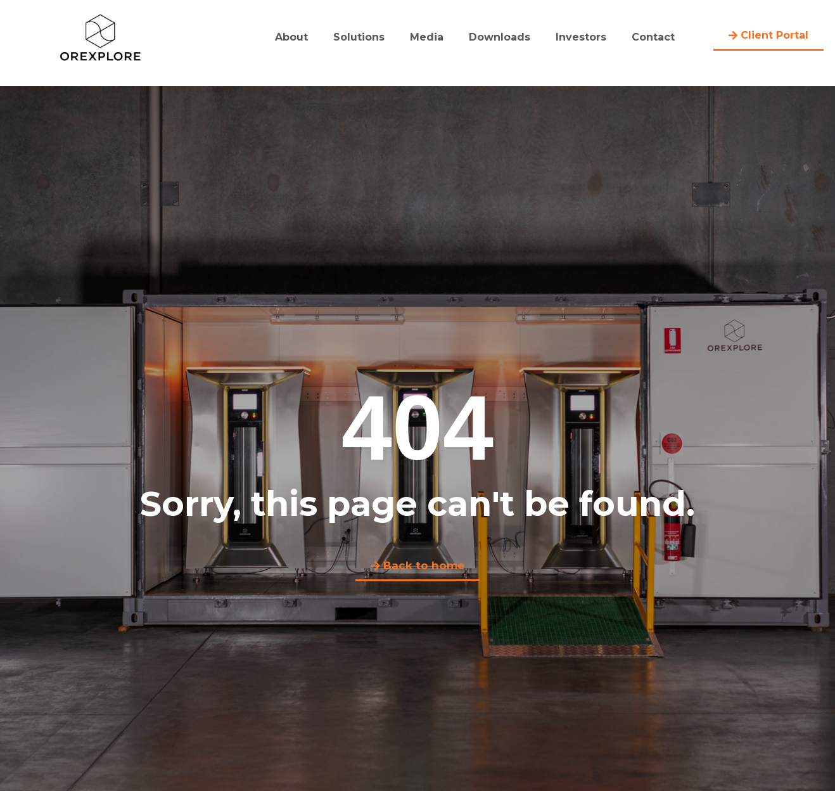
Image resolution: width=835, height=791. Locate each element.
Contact (653, 37)
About (291, 37)
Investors (581, 37)
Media (426, 37)
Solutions (359, 37)
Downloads (499, 37)
